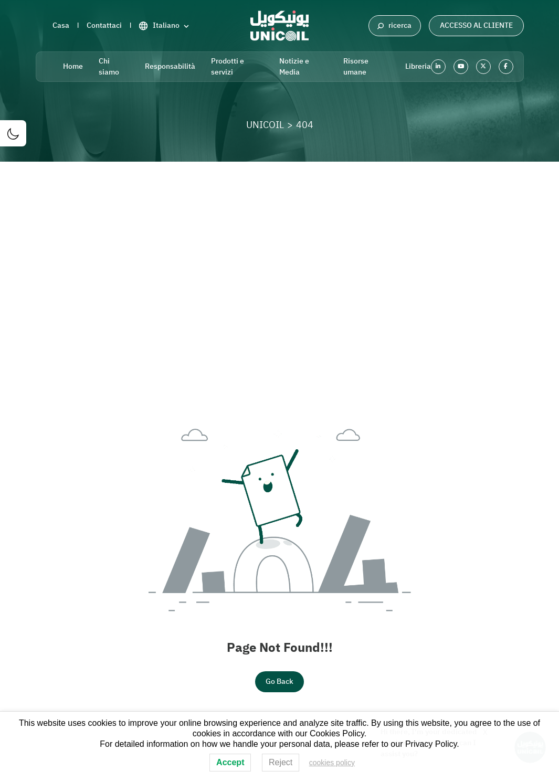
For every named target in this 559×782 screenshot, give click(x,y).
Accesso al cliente (476, 25)
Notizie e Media (294, 67)
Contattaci (104, 25)
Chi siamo (109, 67)
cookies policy (332, 762)
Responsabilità (170, 66)
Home (73, 66)
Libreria (418, 66)
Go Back (279, 681)
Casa (60, 25)
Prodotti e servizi (227, 67)
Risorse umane (355, 67)
